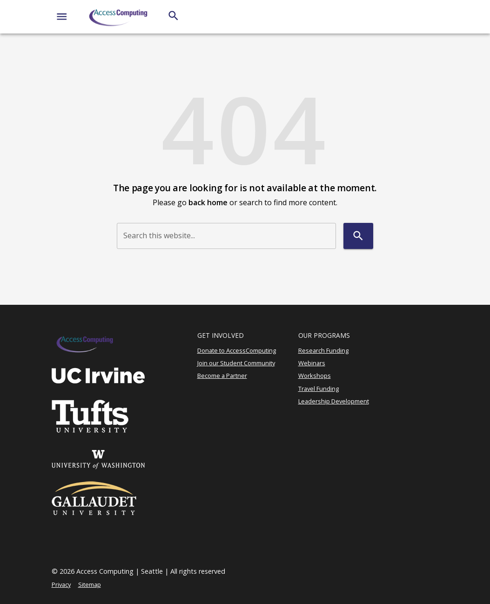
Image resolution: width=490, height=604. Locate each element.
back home (208, 202)
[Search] (173, 15)
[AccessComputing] (119, 17)
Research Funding (323, 350)
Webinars (311, 363)
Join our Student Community (236, 363)
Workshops (314, 375)
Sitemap (89, 584)
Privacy (61, 584)
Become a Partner (222, 375)
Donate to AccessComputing (236, 350)
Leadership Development (333, 401)
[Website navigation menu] (62, 17)
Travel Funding (318, 388)
